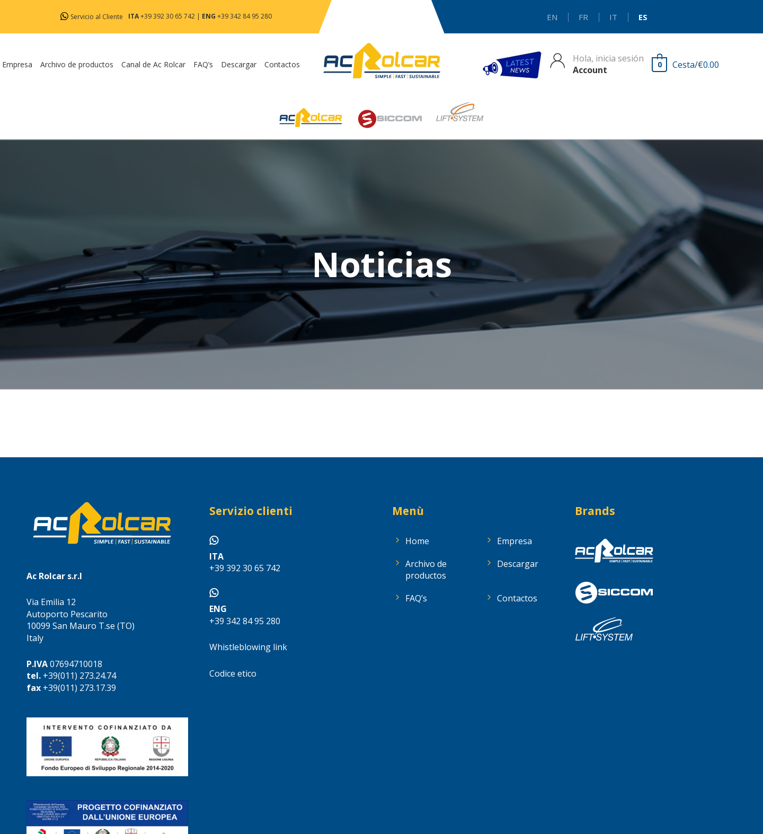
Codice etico (232, 673)
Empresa (514, 541)
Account (590, 70)
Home (417, 541)
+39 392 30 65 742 (167, 16)
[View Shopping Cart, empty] (688, 65)
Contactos (517, 598)
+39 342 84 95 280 (244, 16)
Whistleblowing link (248, 647)
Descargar (517, 564)
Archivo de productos (426, 569)
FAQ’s (416, 598)
